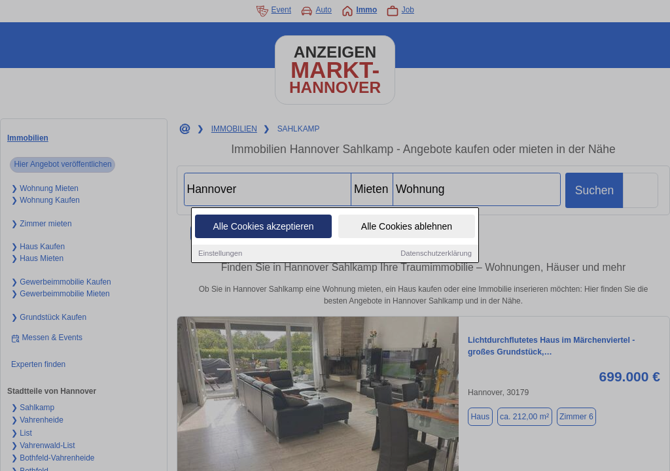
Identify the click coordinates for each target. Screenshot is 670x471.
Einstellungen (220, 254)
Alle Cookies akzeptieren (263, 227)
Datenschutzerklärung (436, 254)
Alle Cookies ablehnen (406, 227)
